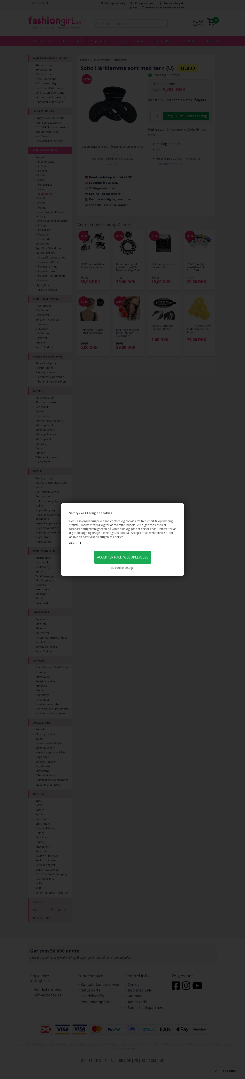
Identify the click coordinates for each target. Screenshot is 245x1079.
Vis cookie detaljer (122, 568)
